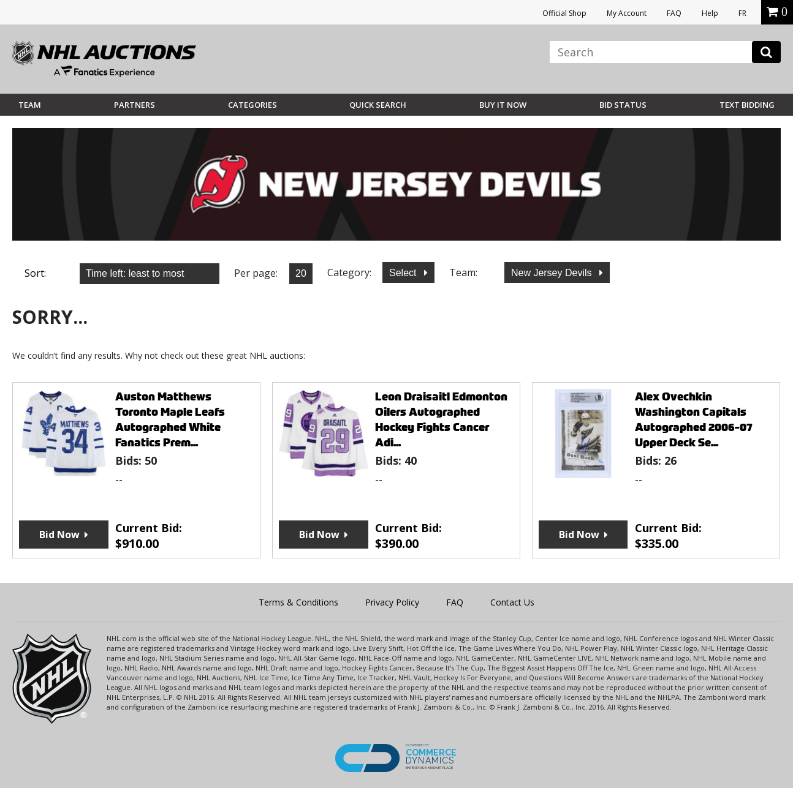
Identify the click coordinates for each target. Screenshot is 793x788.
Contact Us (512, 602)
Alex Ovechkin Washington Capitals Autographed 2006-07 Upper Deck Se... (694, 419)
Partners (134, 104)
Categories (252, 104)
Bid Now (59, 534)
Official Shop (564, 13)
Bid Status (623, 104)
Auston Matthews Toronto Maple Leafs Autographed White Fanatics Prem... (170, 419)
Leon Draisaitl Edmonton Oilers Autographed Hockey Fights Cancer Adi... (441, 419)
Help (710, 13)
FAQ (674, 13)
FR (742, 13)
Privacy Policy (392, 602)
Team (29, 104)
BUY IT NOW (502, 104)
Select (404, 273)
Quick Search (377, 104)
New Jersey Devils (552, 273)
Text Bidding (747, 104)
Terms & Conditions (298, 602)
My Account (627, 13)
